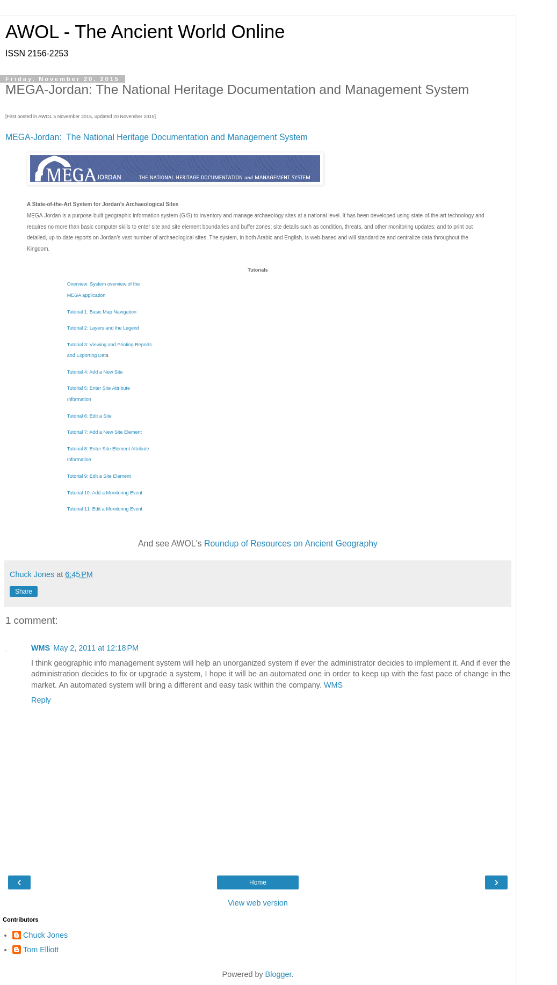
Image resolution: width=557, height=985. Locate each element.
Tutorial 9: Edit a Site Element (99, 476)
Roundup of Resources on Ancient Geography (291, 543)
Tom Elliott (41, 949)
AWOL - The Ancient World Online (145, 31)
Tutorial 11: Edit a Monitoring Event (104, 509)
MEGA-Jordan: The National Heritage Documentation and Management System (156, 137)
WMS (40, 648)
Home (257, 882)
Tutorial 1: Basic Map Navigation (101, 312)
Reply (41, 700)
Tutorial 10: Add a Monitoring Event (104, 492)
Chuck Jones (45, 935)
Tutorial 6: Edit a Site (89, 416)
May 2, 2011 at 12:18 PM (96, 648)
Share (23, 591)
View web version (258, 903)
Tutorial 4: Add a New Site (95, 372)
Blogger (278, 974)
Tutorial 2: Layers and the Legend (103, 328)
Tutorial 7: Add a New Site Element (104, 432)
